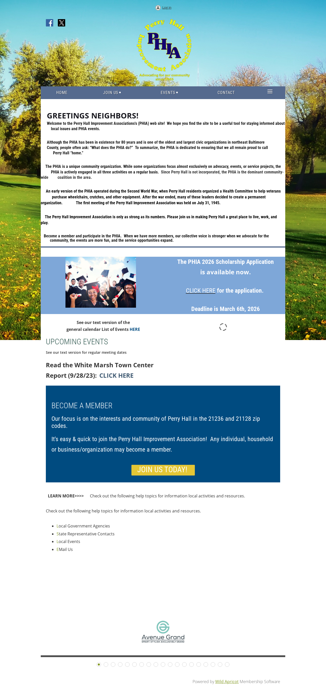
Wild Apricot (227, 681)
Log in (166, 7)
